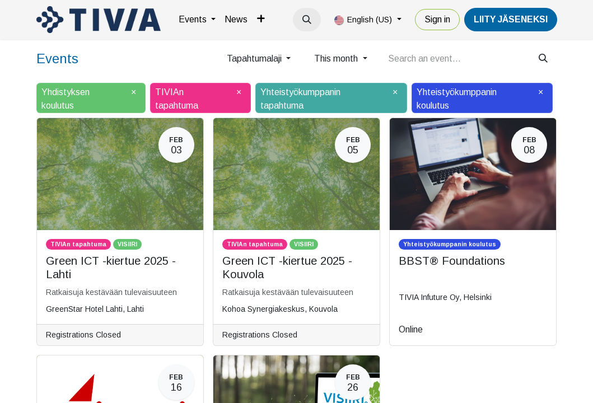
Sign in (437, 19)
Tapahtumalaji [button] (255, 58)
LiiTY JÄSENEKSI (511, 19)
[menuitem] (197, 19)
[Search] (543, 58)
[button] (307, 19)
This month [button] (337, 58)
